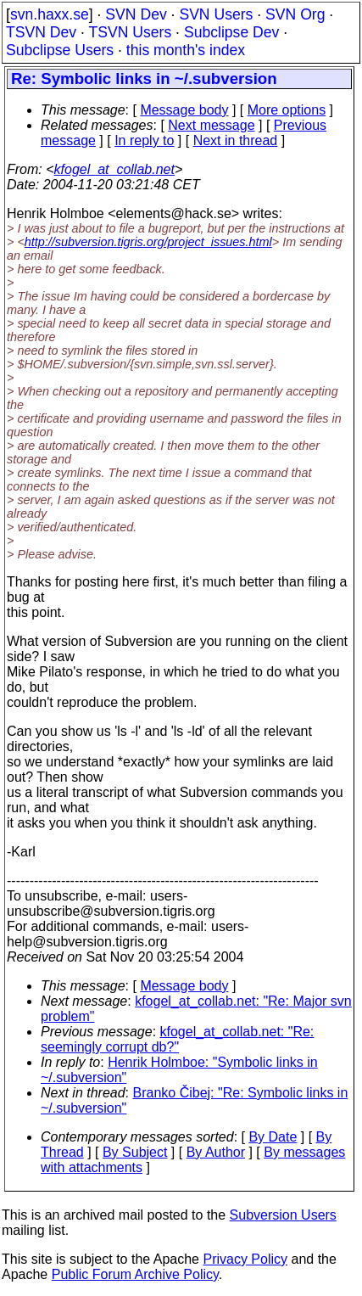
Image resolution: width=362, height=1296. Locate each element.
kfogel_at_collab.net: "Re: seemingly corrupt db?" (177, 1039)
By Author (216, 1152)
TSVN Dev (41, 32)
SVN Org (295, 14)
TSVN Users (129, 32)
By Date (272, 1137)
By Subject (135, 1152)
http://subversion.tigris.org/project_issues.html (148, 242)
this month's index (185, 50)
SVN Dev (135, 14)
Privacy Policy (245, 1259)
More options (287, 110)
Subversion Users (283, 1215)
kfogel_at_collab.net (114, 169)
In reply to (144, 140)
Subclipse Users (60, 50)
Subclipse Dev (231, 32)
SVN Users (216, 14)
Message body (184, 110)
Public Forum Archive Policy (135, 1274)
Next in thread (235, 140)
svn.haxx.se (49, 14)
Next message (211, 125)
